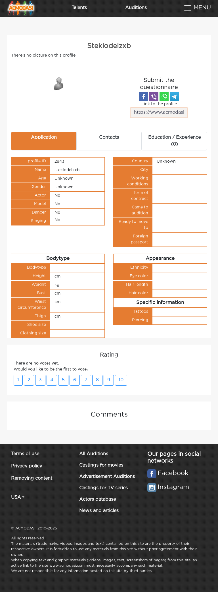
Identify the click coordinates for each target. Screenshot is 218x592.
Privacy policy (26, 466)
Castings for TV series (103, 488)
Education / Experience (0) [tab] (174, 140)
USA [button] (16, 497)
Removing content (31, 478)
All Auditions (93, 454)
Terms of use (25, 454)
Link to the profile (159, 110)
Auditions (136, 8)
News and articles (99, 511)
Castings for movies (101, 465)
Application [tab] (44, 137)
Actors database (97, 499)
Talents (79, 8)
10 (121, 380)
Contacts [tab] (109, 137)
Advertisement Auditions (107, 477)
